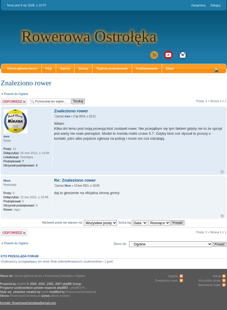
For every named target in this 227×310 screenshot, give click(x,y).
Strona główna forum (22, 68)
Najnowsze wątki (209, 285)
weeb (44, 291)
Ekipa (170, 68)
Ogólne (80, 275)
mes (67, 116)
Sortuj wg (132, 222)
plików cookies (60, 295)
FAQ (49, 68)
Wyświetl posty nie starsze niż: (79, 222)
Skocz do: (120, 243)
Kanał (217, 276)
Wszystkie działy (209, 280)
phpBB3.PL (78, 287)
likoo (68, 185)
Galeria (65, 68)
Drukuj (216, 70)
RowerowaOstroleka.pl (81, 291)
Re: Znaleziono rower (75, 180)
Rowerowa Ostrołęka (89, 36)
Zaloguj (215, 5)
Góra (222, 171)
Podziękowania (147, 68)
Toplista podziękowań (111, 68)
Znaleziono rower (26, 83)
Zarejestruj (198, 5)
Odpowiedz (14, 101)
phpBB (21, 283)
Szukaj (83, 68)
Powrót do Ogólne (16, 94)
